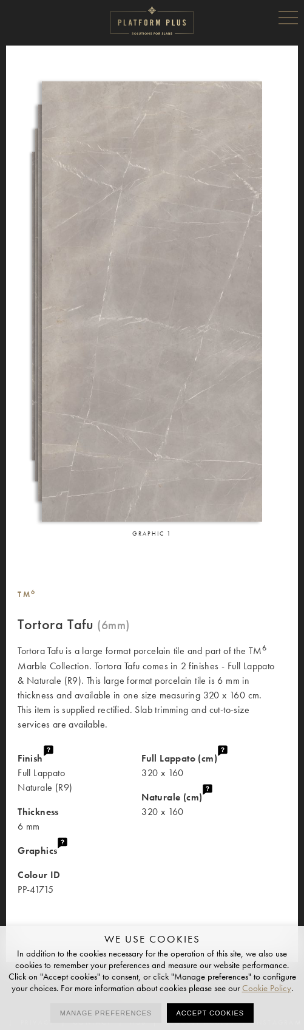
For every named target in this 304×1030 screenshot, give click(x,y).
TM (27, 594)
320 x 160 (213, 765)
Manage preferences (106, 1013)
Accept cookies (211, 1013)
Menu (288, 17)
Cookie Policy (266, 988)
